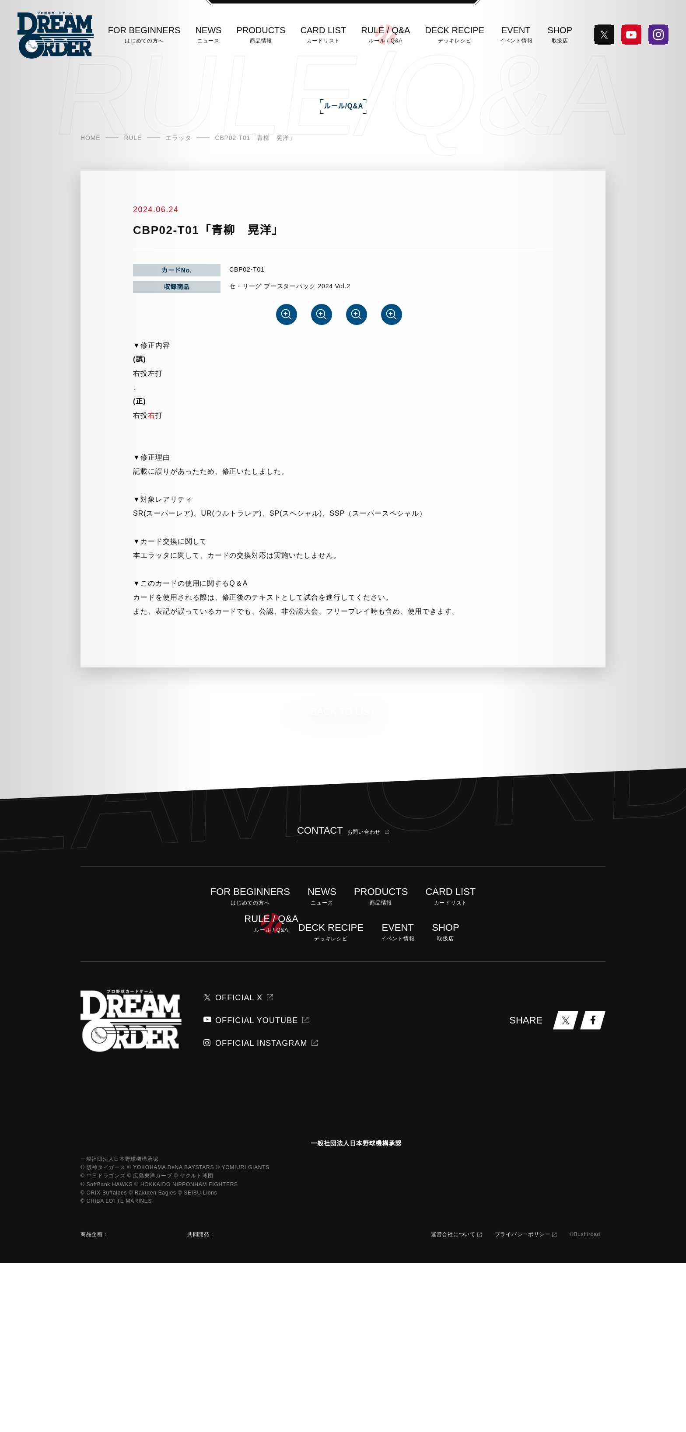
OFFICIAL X (233, 1142)
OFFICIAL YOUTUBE (246, 1164)
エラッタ (176, 186)
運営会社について (450, 1403)
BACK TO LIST (343, 856)
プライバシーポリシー (519, 1403)
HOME (89, 186)
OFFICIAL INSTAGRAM (250, 1187)
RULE (131, 186)
